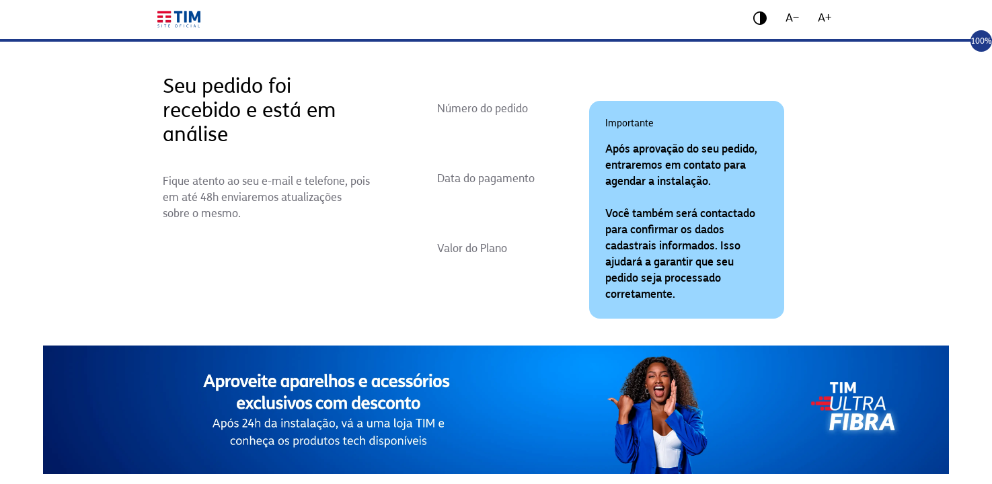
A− (792, 17)
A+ (824, 17)
